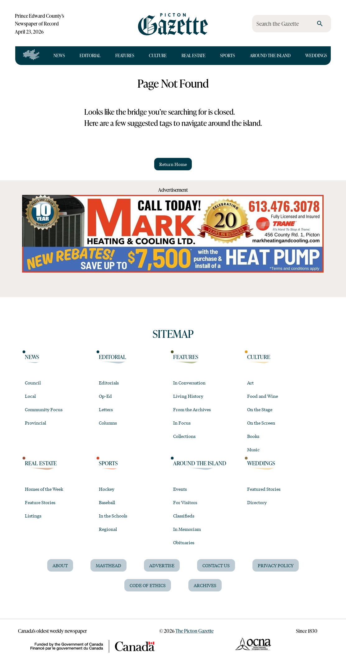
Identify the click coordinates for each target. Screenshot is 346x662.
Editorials (109, 382)
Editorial (90, 55)
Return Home (173, 164)
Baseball (107, 502)
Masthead (108, 565)
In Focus (182, 423)
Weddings (316, 55)
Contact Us (216, 565)
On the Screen (261, 423)
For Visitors (185, 502)
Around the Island (270, 55)
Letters (106, 409)
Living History (188, 396)
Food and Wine (262, 396)
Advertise (161, 565)
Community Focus (43, 409)
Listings (33, 516)
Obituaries (183, 542)
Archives (205, 585)
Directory (257, 502)
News (59, 55)
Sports (227, 55)
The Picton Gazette (194, 631)
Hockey (106, 489)
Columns (108, 423)
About (60, 565)
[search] (320, 23)
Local (30, 396)
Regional (108, 529)
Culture (158, 55)
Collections (184, 436)
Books (253, 436)
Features (124, 55)
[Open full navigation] (31, 55)
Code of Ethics (148, 585)
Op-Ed (105, 396)
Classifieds (183, 516)
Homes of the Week (44, 489)
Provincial (35, 423)
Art (250, 382)
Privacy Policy (275, 565)
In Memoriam (187, 529)
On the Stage (259, 409)
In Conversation (189, 382)
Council (33, 382)
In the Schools (113, 516)
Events (180, 489)
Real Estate (193, 55)
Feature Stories (40, 502)
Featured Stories (263, 489)
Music (253, 449)
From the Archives (192, 409)
